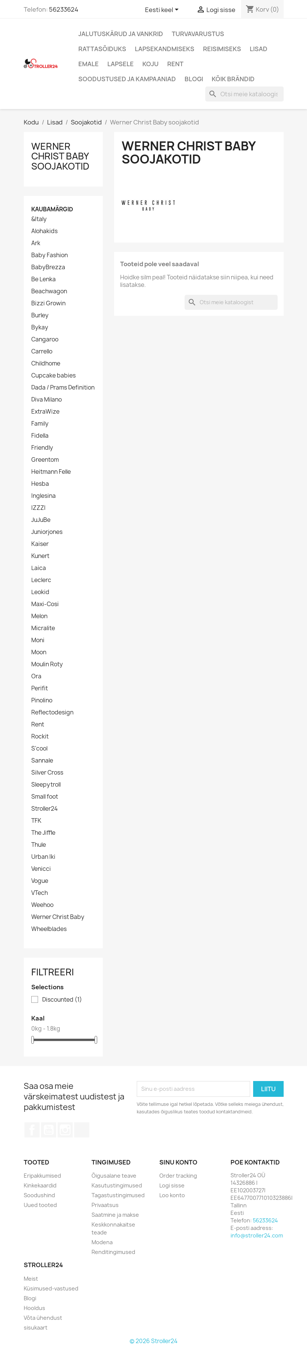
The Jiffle (43, 833)
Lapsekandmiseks (164, 49)
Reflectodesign (52, 712)
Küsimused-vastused (51, 1288)
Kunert (40, 556)
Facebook (32, 1129)
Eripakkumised (42, 1175)
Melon (39, 616)
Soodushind (39, 1195)
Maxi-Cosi (45, 604)
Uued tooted (40, 1204)
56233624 (63, 9)
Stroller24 (44, 809)
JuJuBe (40, 520)
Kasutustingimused (117, 1185)
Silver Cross (47, 772)
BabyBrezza (48, 267)
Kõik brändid (233, 79)
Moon (38, 652)
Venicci (41, 869)
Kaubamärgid (52, 209)
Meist (31, 1278)
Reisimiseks (222, 49)
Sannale (42, 760)
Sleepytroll (46, 784)
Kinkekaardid (40, 1185)
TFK (36, 821)
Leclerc (41, 580)
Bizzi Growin (48, 303)
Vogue (39, 881)
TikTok (81, 1129)
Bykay (39, 327)
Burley (40, 315)
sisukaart (35, 1327)
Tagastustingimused (118, 1195)
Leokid (40, 592)
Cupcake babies (53, 375)
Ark (35, 243)
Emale (88, 64)
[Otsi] (244, 94)
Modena (102, 1242)
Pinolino (41, 700)
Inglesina (43, 496)
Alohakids (44, 231)
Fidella (40, 436)
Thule (38, 845)
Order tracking (178, 1175)
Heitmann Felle (51, 472)
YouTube (48, 1129)
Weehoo (42, 905)
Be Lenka (43, 279)
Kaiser (40, 544)
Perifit (39, 688)
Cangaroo (44, 339)
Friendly (42, 448)
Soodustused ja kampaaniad (127, 79)
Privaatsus (105, 1204)
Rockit (40, 736)
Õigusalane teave (114, 1175)
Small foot (44, 797)
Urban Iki (43, 857)
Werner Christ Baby (57, 917)
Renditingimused (113, 1251)
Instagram (65, 1129)
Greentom (45, 460)
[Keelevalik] (163, 10)
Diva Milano (46, 399)
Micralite (43, 628)
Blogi (194, 79)
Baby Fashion (49, 255)
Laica (38, 568)
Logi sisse (172, 1185)
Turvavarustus (198, 34)
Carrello (41, 351)
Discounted (62, 1000)
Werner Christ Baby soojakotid (60, 156)
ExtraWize (45, 411)
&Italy (39, 219)
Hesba (40, 484)
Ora (36, 676)
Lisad (258, 49)
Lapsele (120, 64)
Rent (175, 64)
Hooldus (34, 1308)
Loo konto (172, 1195)
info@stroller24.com (257, 1235)
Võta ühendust (43, 1317)
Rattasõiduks (102, 49)
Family (40, 424)
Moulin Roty (47, 664)
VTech (39, 893)
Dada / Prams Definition (63, 387)
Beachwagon (49, 291)
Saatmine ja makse (115, 1214)
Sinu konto (178, 1162)
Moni (37, 640)
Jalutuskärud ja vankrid (120, 34)
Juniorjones (47, 532)
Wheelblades (49, 929)
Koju (150, 64)
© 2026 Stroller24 (153, 1341)
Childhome (45, 363)
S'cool (39, 748)
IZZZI (38, 508)
